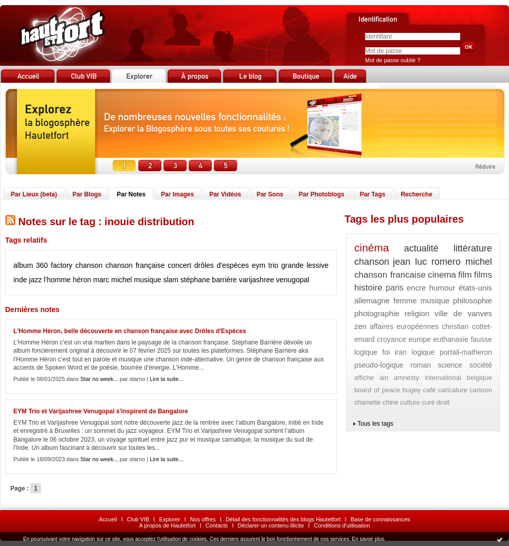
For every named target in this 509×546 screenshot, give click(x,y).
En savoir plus (368, 539)
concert (179, 265)
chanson (88, 265)
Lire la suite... (166, 379)
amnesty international (427, 377)
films (483, 275)
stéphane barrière (208, 280)
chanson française (135, 265)
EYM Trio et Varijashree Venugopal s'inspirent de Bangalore (100, 411)
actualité (421, 248)
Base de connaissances (380, 519)
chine (390, 402)
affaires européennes (404, 326)
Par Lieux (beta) (34, 194)
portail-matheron (466, 352)
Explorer (169, 519)
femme (405, 300)
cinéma (371, 247)
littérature (472, 248)
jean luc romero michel (442, 262)
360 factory (54, 265)
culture (410, 402)
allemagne (372, 300)
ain (383, 377)
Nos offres (203, 519)
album (23, 265)
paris (395, 287)
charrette (367, 402)
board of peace (377, 390)
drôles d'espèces (221, 265)
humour (442, 287)
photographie (376, 313)
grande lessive (305, 265)
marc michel (112, 280)
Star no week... (99, 379)
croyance (391, 339)
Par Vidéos (225, 194)
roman (420, 365)
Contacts (217, 525)
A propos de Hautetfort (167, 525)
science (450, 365)
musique (147, 280)
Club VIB (138, 519)
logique (422, 352)
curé (428, 402)
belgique (479, 377)
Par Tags (373, 194)
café (429, 390)
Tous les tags (375, 423)
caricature (452, 390)
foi (386, 352)
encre (416, 287)
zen (360, 326)
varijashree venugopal (274, 280)
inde (20, 280)
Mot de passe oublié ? (393, 60)
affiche (364, 377)
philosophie (472, 300)
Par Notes (131, 194)
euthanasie (451, 339)
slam (170, 280)
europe (420, 339)
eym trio (265, 265)
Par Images (177, 194)
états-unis (475, 287)
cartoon (481, 390)
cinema (442, 275)
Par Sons (270, 194)
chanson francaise (390, 275)
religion (417, 313)
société (480, 365)
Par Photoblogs (321, 194)
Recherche (416, 194)
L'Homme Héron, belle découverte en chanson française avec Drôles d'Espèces (129, 331)
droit (443, 402)
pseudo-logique (379, 365)
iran (401, 352)
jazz (35, 280)
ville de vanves (463, 313)
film (464, 275)
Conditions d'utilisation (342, 525)
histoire (368, 288)
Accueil (108, 519)
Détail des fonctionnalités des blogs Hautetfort (283, 519)
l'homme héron (67, 280)
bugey (412, 390)
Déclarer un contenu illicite (271, 525)
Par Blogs (86, 194)
